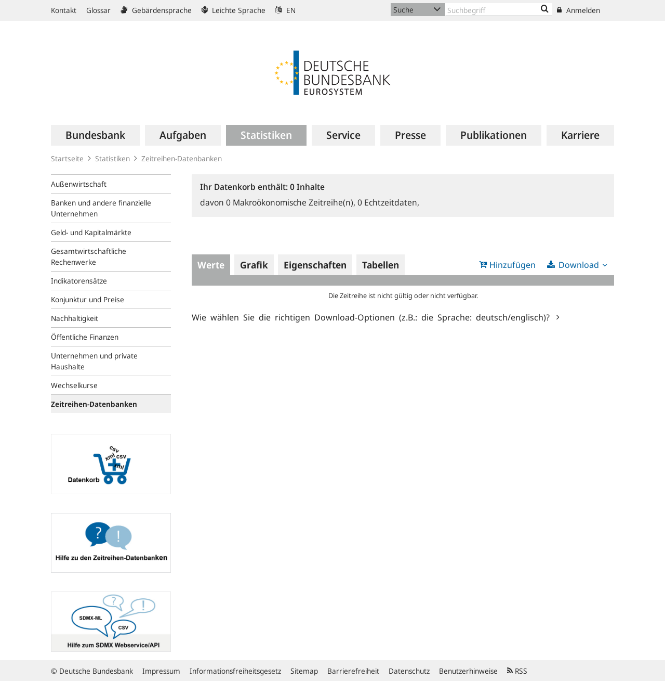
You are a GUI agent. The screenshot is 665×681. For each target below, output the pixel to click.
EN (285, 10)
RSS (517, 671)
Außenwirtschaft (79, 184)
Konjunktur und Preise (87, 299)
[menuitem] (95, 135)
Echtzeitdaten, (388, 202)
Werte (210, 265)
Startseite (67, 158)
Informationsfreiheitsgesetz (235, 671)
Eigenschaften (315, 265)
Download (578, 264)
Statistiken (112, 158)
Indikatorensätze (79, 281)
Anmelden (578, 10)
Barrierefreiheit (353, 671)
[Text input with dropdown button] (498, 9)
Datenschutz (409, 671)
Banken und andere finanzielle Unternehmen (101, 208)
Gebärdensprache (156, 10)
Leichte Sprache (233, 10)
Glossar (98, 10)
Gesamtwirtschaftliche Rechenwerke (88, 256)
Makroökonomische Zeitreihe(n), (291, 202)
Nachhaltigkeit (74, 318)
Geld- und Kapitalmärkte (91, 232)
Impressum (161, 671)
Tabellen (380, 265)
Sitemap (304, 671)
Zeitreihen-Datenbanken (181, 158)
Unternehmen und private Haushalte (94, 361)
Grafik (254, 265)
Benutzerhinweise (468, 671)
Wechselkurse (74, 385)
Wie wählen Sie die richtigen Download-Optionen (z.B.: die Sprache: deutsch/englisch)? (373, 317)
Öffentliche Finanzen (84, 337)
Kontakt (63, 10)
